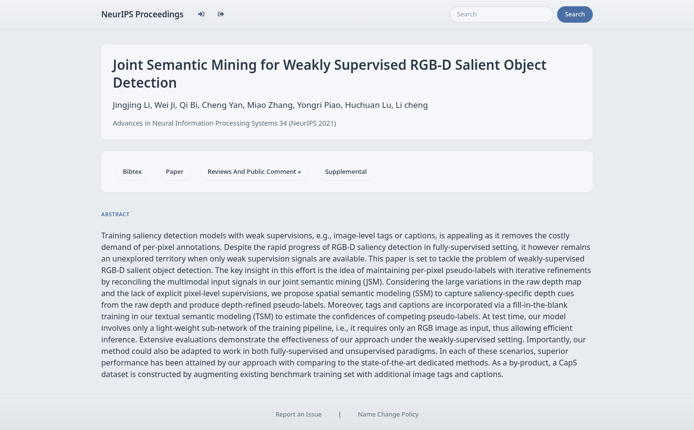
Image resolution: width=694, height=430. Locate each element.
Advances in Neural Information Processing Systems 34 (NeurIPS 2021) (224, 123)
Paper (174, 171)
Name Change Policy (388, 414)
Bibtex (132, 171)
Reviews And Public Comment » (254, 171)
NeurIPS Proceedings (142, 14)
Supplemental (346, 171)
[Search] (501, 14)
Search (575, 14)
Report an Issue (299, 414)
